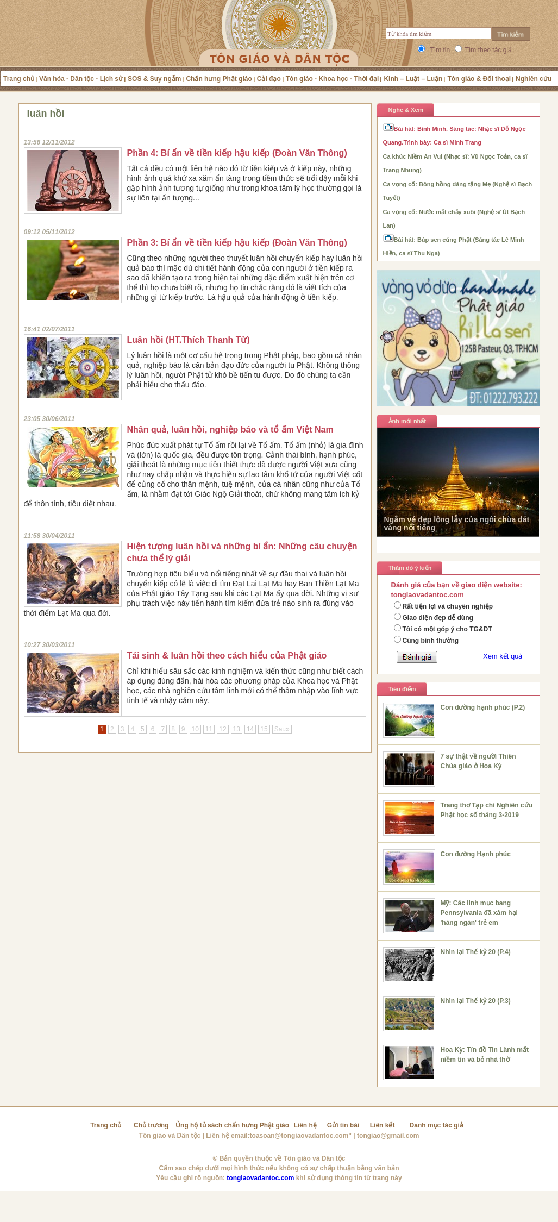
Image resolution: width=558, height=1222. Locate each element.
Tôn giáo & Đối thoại (479, 79)
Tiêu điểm (402, 689)
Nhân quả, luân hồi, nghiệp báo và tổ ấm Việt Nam (230, 429)
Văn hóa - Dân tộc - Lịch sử (81, 79)
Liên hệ (305, 1125)
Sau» (282, 729)
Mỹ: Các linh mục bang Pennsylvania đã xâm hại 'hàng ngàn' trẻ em (479, 912)
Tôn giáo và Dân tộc (170, 1135)
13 (236, 729)
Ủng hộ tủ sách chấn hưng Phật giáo (232, 1125)
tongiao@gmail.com (388, 1135)
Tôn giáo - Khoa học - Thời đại (332, 79)
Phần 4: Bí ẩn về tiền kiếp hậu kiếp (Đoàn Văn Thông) (237, 153)
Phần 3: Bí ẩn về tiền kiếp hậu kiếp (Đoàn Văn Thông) (237, 242)
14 (250, 729)
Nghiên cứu (533, 79)
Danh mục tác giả (436, 1125)
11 (208, 729)
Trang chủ (18, 79)
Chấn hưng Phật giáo (219, 79)
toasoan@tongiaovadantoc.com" (301, 1135)
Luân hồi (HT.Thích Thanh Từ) (188, 339)
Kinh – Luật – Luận (413, 79)
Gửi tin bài (343, 1125)
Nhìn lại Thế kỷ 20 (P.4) (476, 952)
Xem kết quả (503, 656)
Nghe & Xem (406, 109)
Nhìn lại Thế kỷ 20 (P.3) (476, 1001)
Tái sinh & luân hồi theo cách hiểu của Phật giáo (227, 655)
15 (263, 729)
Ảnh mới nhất (407, 421)
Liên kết (382, 1125)
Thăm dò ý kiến (410, 568)
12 (222, 729)
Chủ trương (151, 1125)
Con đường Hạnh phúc (476, 854)
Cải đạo (269, 79)
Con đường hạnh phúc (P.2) (483, 707)
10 (195, 729)
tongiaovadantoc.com (260, 1178)
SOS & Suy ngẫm (154, 79)
